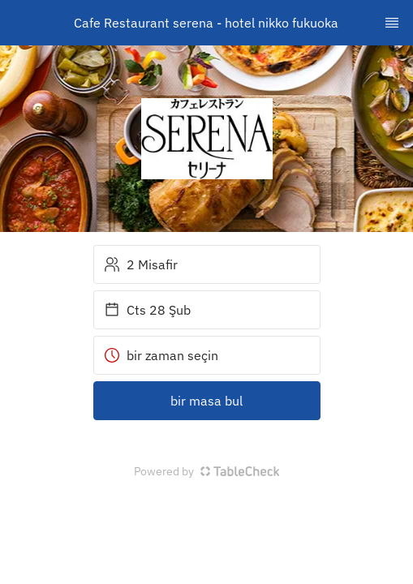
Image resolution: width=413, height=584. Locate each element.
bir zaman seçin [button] (161, 355)
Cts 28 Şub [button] (147, 310)
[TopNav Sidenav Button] (392, 23)
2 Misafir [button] (141, 264)
